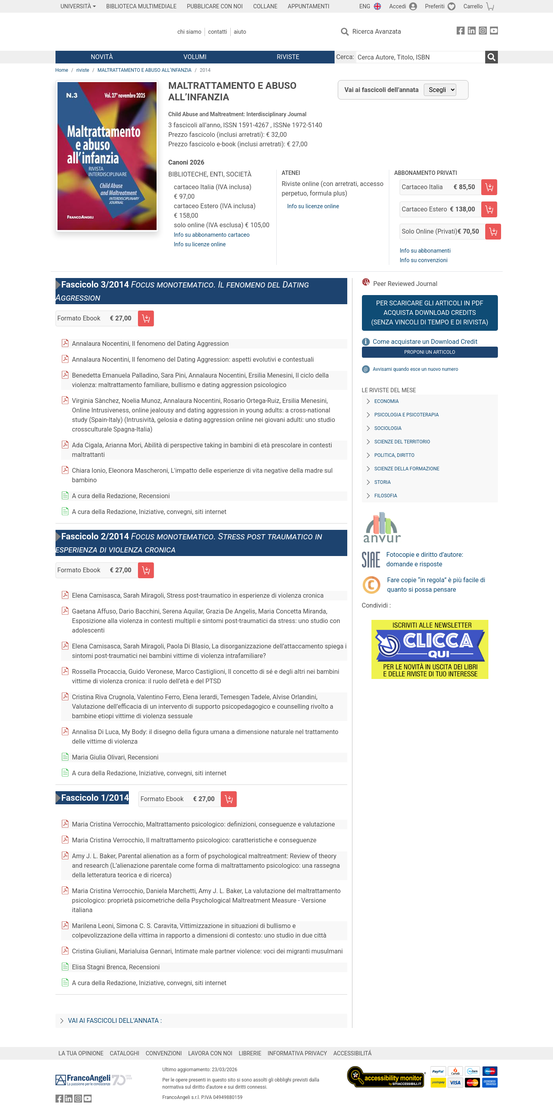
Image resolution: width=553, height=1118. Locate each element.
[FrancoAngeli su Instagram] (483, 32)
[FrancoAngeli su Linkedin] (472, 32)
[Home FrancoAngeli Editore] (108, 32)
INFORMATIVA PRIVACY (297, 1053)
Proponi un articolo (429, 352)
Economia (387, 401)
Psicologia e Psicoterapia (407, 415)
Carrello (472, 6)
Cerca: (345, 57)
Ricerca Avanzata (376, 31)
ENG (365, 6)
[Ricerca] (491, 57)
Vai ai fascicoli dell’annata (381, 90)
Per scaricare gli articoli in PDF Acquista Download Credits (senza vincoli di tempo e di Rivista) (429, 312)
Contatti (217, 32)
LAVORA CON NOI (210, 1053)
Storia (383, 482)
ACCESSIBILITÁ (352, 1053)
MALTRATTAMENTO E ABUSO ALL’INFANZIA (144, 70)
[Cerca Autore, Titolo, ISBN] (420, 57)
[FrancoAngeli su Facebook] (461, 32)
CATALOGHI (124, 1053)
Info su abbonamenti (425, 250)
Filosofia (386, 496)
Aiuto (240, 32)
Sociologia (388, 428)
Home (61, 70)
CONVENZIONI (163, 1053)
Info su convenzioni (424, 260)
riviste (83, 70)
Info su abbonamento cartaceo (212, 235)
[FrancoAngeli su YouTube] (494, 32)
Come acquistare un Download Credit (425, 341)
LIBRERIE (250, 1053)
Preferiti (434, 6)
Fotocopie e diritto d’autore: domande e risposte (425, 559)
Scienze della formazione (407, 469)
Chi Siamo (189, 32)
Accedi (397, 6)
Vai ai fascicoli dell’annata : (115, 1020)
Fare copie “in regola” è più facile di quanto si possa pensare (436, 584)
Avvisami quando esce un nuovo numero (415, 369)
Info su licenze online (200, 244)
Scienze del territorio (403, 442)
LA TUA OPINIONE (81, 1053)
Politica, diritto (395, 455)
